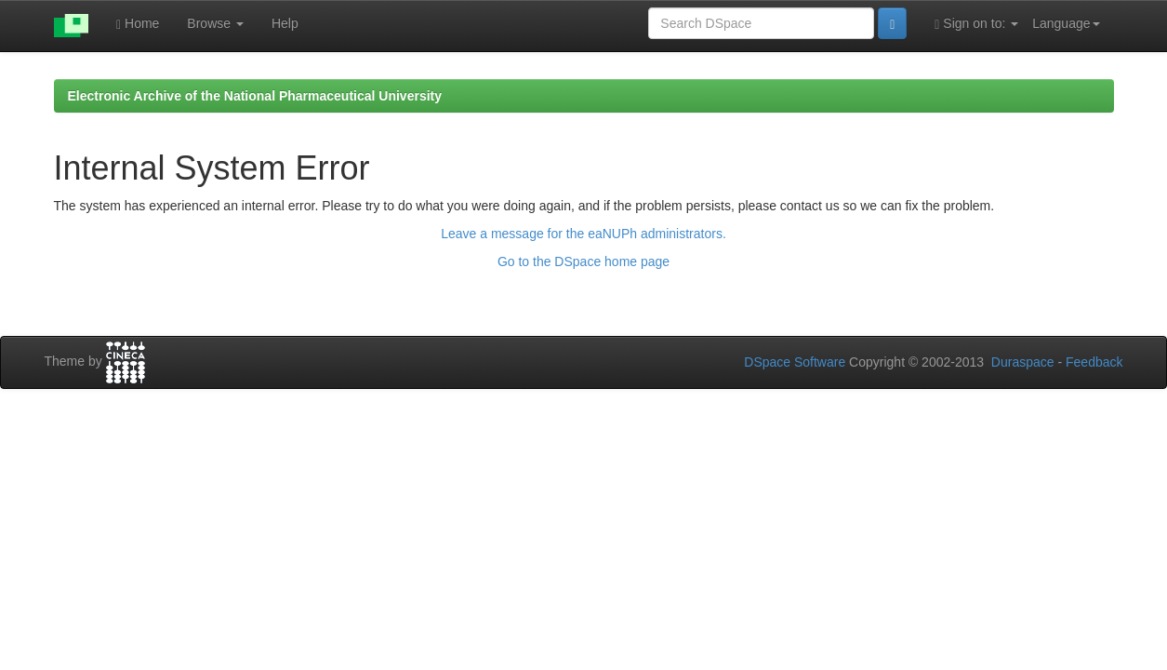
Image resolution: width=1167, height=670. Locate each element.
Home (137, 24)
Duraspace (1022, 362)
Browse (215, 23)
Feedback (1094, 362)
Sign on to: (976, 24)
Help (285, 23)
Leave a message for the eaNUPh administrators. (583, 233)
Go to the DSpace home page (583, 261)
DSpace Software (794, 362)
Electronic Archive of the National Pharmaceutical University (255, 95)
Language (1065, 23)
